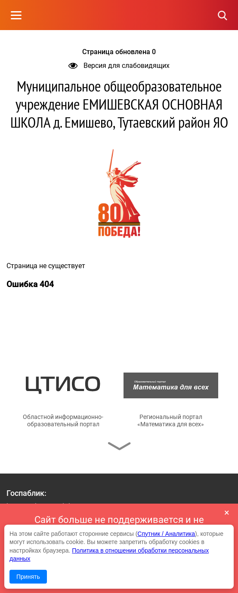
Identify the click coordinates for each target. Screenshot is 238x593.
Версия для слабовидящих (119, 65)
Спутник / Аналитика (166, 533)
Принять (28, 576)
